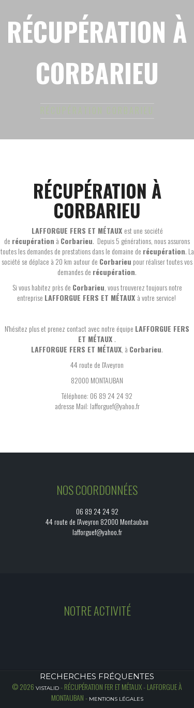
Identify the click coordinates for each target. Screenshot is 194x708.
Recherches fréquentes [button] (97, 676)
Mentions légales (116, 699)
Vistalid (47, 688)
